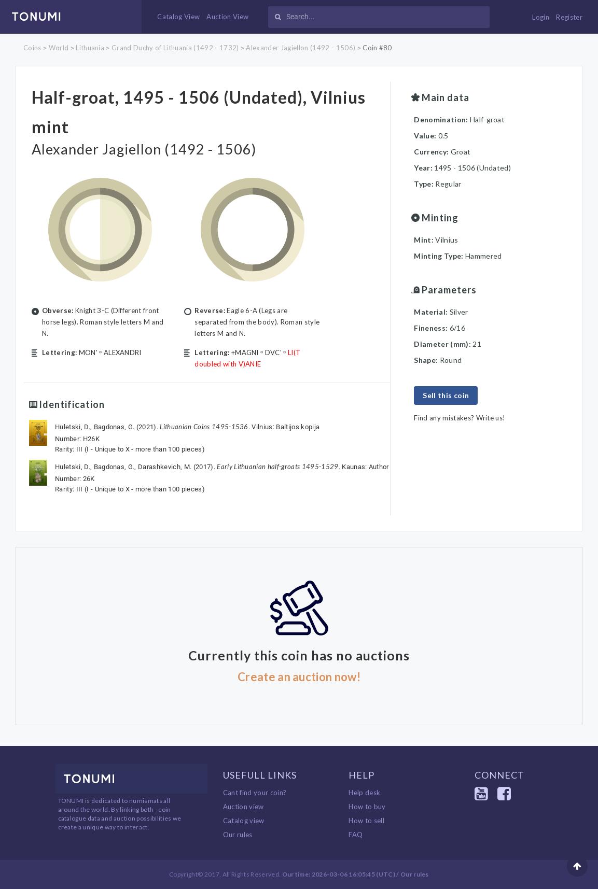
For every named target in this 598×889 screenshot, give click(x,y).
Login (540, 17)
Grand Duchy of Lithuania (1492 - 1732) (175, 48)
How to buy (367, 806)
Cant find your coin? (255, 792)
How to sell (366, 820)
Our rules (238, 834)
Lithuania (90, 48)
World (59, 48)
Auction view (243, 806)
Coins (32, 48)
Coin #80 (377, 48)
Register (569, 17)
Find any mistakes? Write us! (459, 418)
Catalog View (178, 16)
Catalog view (244, 820)
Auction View (227, 16)
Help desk (364, 792)
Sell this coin (446, 395)
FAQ (356, 834)
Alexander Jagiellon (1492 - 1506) (300, 48)
